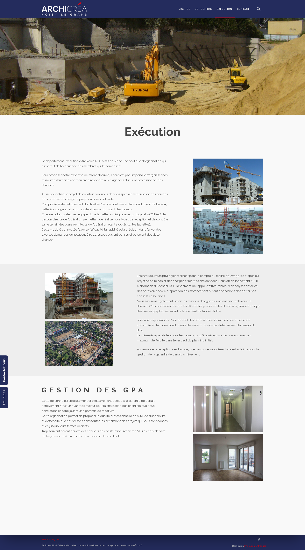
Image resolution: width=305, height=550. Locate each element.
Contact (243, 8)
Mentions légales (51, 539)
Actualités (4, 397)
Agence (184, 8)
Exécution (224, 8)
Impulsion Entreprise (255, 546)
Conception (203, 8)
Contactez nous (4, 370)
